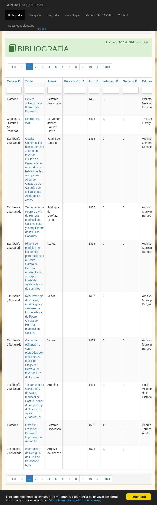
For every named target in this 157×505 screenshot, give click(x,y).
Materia (14, 81)
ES (39, 28)
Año (93, 81)
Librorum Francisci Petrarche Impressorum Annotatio (33, 433)
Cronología (72, 15)
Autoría (52, 81)
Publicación (74, 81)
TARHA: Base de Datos (24, 5)
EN (43, 28)
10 (90, 66)
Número (130, 81)
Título (29, 81)
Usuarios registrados (21, 25)
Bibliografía (15, 15)
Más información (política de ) (75, 500)
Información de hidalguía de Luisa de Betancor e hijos (33, 457)
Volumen (110, 81)
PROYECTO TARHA (98, 15)
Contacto (123, 15)
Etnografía (35, 15)
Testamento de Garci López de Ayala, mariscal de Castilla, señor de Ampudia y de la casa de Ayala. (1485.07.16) (34, 401)
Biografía (53, 15)
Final (107, 66)
